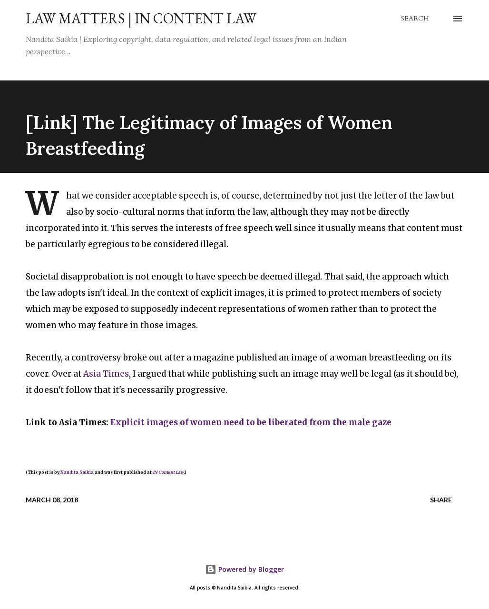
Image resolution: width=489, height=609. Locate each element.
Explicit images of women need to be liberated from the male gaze (250, 422)
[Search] (415, 18)
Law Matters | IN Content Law (141, 18)
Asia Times (106, 374)
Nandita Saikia (77, 472)
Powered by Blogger (244, 569)
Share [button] (441, 500)
